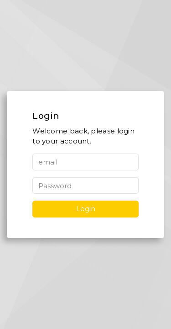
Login (85, 208)
